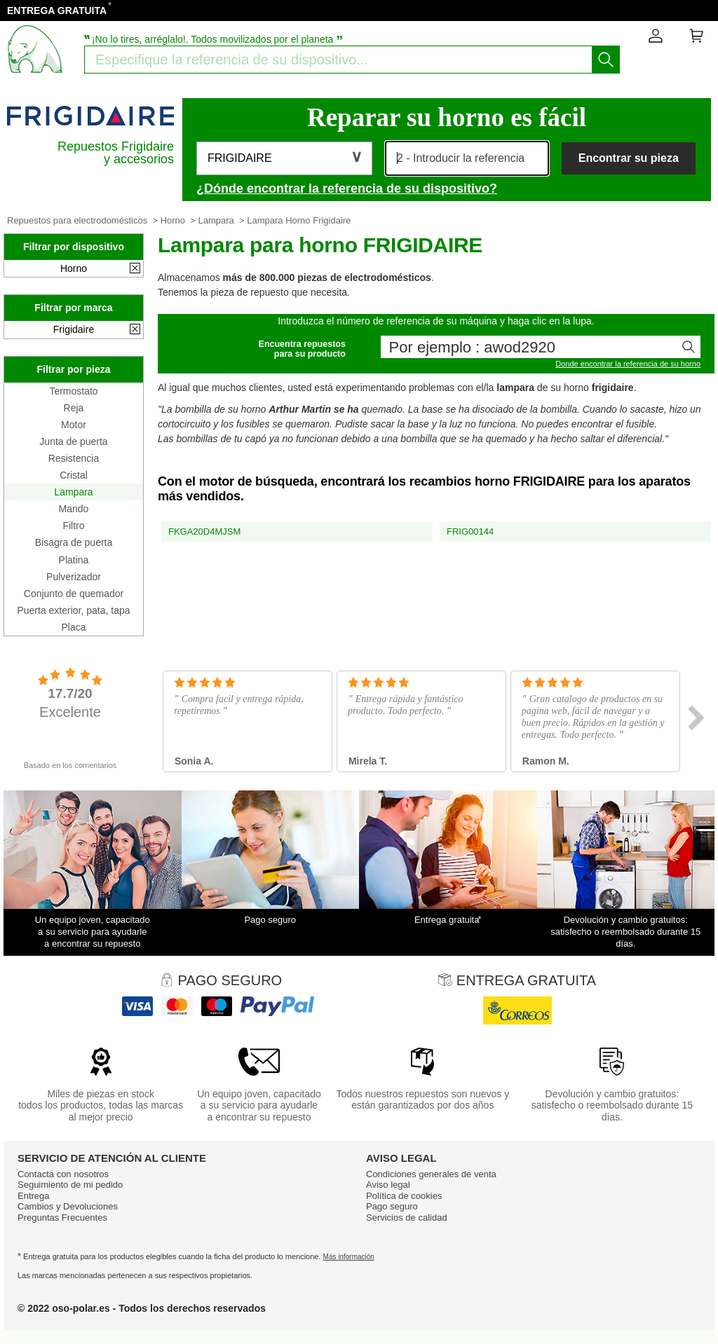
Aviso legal (388, 1184)
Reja (74, 407)
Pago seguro (392, 1206)
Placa (73, 627)
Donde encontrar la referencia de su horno (627, 363)
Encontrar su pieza (628, 158)
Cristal (74, 475)
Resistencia (73, 458)
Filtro (73, 525)
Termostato (73, 391)
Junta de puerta (73, 441)
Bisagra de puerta (74, 542)
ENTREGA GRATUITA (57, 10)
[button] (284, 158)
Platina (74, 559)
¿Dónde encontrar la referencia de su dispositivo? (346, 188)
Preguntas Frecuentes (62, 1217)
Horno (173, 220)
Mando (74, 508)
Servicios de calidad (406, 1217)
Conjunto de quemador (73, 593)
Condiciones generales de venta (431, 1174)
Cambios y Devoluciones (68, 1206)
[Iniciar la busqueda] (606, 60)
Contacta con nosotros (63, 1174)
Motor (73, 424)
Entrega (34, 1196)
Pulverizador (73, 576)
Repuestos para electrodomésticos (77, 220)
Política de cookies (404, 1196)
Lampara (216, 220)
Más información (348, 1257)
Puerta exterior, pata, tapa (73, 610)
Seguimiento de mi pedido (70, 1184)
